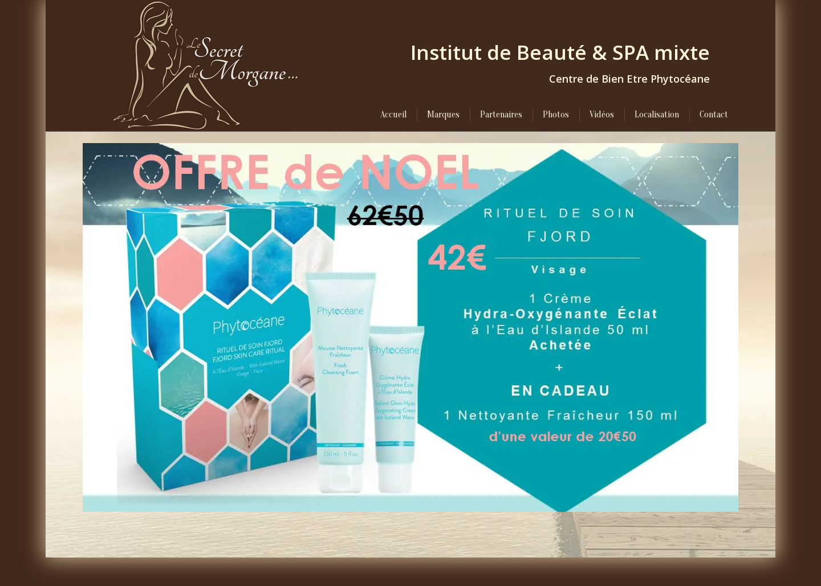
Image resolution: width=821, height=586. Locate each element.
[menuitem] (393, 115)
